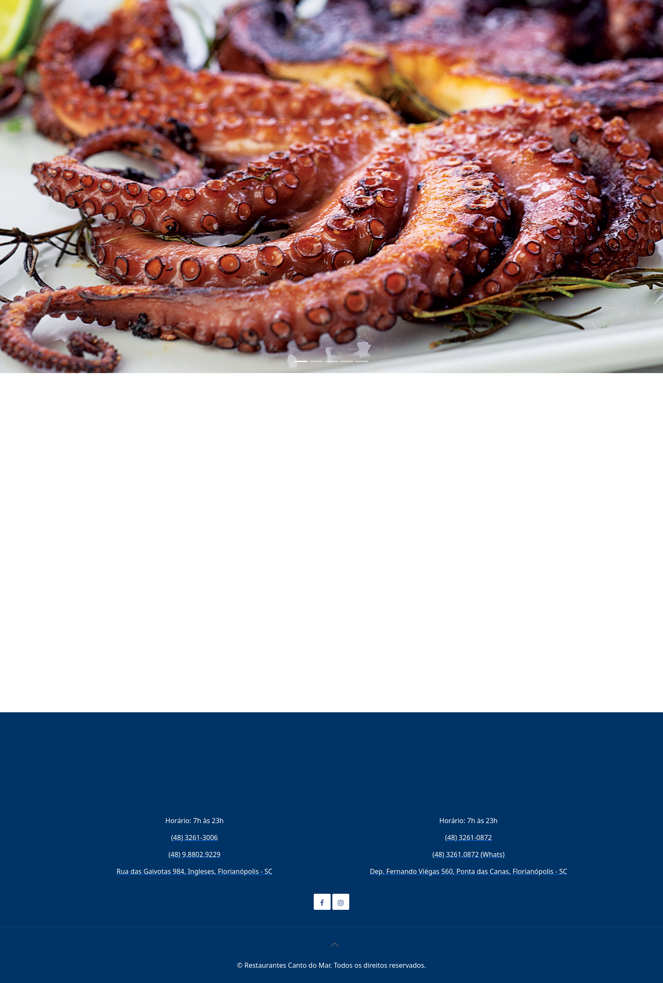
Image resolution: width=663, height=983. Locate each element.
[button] (49, 186)
